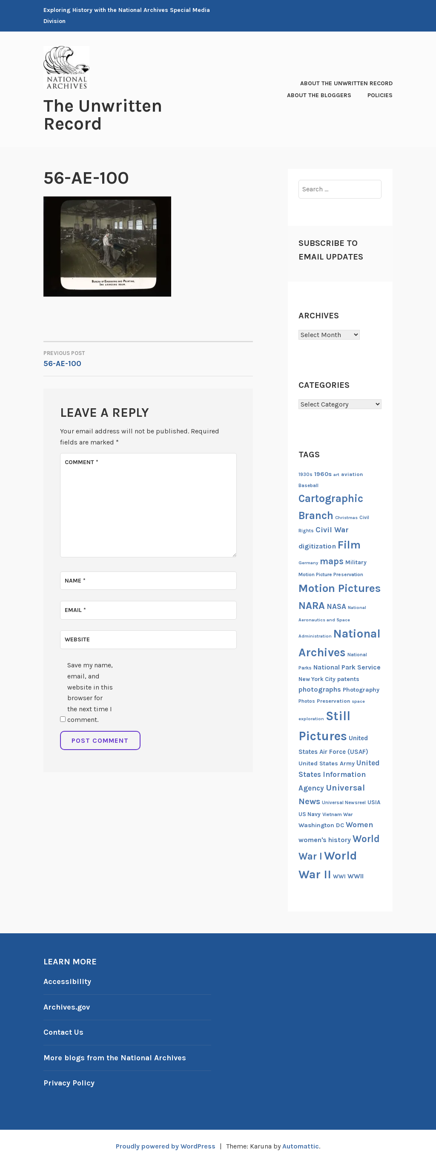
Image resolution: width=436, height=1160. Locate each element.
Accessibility (67, 981)
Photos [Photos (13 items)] (306, 701)
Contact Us (63, 1031)
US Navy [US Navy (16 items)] (309, 813)
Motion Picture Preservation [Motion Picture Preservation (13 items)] (330, 574)
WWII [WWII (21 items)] (355, 876)
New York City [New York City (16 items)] (317, 678)
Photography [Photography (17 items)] (361, 689)
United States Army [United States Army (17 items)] (326, 763)
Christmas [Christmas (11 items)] (346, 517)
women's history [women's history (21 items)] (324, 839)
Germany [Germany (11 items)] (308, 562)
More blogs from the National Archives (115, 1056)
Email (75, 609)
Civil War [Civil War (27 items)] (332, 529)
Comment (81, 461)
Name (75, 579)
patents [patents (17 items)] (348, 678)
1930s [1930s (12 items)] (305, 474)
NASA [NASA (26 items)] (336, 606)
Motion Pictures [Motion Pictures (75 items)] (339, 587)
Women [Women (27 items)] (359, 824)
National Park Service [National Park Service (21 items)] (347, 667)
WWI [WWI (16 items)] (339, 876)
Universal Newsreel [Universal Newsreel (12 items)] (344, 802)
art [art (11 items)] (336, 474)
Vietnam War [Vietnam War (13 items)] (337, 814)
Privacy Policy (69, 1080)
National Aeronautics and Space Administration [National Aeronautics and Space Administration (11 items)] (332, 621)
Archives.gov (66, 1006)
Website (77, 638)
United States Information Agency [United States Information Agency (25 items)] (339, 775)
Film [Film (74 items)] (349, 544)
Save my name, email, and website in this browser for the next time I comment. (90, 691)
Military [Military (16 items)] (356, 561)
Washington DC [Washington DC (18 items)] (321, 824)
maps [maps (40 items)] (332, 560)
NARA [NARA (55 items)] (311, 605)
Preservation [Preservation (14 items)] (333, 700)
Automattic (300, 1144)
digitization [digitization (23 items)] (317, 546)
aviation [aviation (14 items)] (352, 473)
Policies (380, 94)
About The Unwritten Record (346, 83)
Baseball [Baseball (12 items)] (308, 485)
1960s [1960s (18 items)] (323, 473)
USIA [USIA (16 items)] (374, 802)
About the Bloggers (319, 94)
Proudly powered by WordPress (165, 1144)
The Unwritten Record (102, 114)
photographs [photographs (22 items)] (319, 689)
